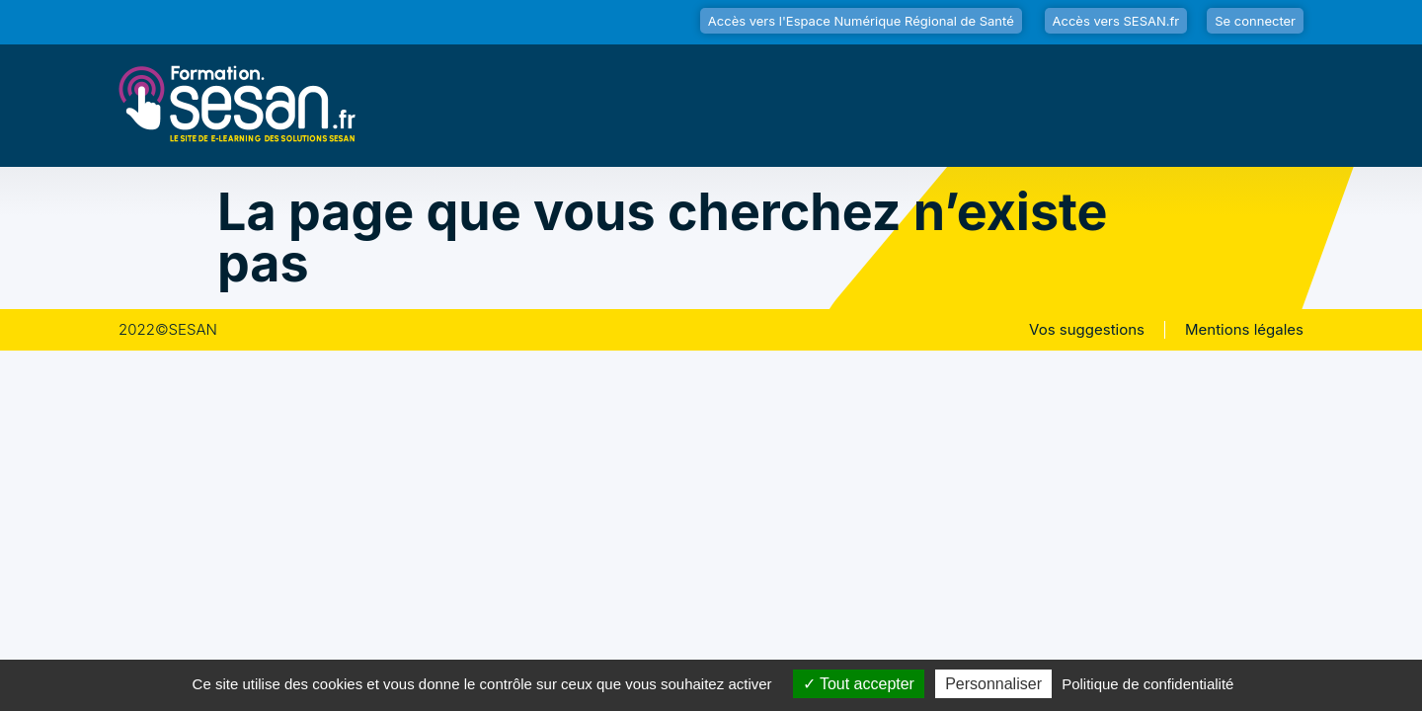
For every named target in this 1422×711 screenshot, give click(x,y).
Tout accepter (858, 683)
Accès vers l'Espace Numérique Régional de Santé (861, 21)
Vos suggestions (1087, 330)
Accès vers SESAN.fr (1116, 21)
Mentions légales (1244, 330)
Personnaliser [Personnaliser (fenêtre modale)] (993, 683)
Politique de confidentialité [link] (1147, 683)
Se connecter (1255, 21)
